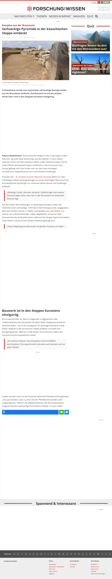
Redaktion (94, 564)
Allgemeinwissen (80, 42)
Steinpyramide (50, 207)
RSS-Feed (52, 569)
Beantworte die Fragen (83, 65)
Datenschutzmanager (98, 574)
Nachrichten (23, 16)
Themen (41, 16)
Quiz (90, 16)
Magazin (79, 16)
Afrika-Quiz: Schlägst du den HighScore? (90, 70)
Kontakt (93, 571)
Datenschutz (95, 567)
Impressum (94, 569)
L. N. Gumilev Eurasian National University (33, 176)
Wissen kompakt (60, 16)
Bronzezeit (53, 165)
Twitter (72, 567)
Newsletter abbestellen (56, 567)
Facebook (73, 564)
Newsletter (52, 564)
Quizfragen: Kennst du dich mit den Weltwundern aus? (89, 47)
